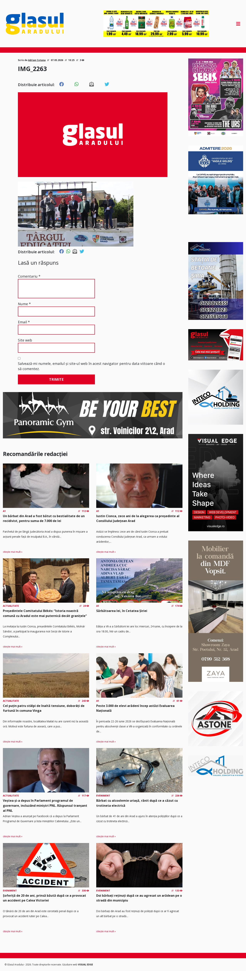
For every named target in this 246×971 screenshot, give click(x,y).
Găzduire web (70, 964)
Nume (24, 304)
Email (24, 322)
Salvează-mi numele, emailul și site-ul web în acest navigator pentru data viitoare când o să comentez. (91, 366)
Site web (25, 340)
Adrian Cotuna (37, 60)
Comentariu (29, 276)
